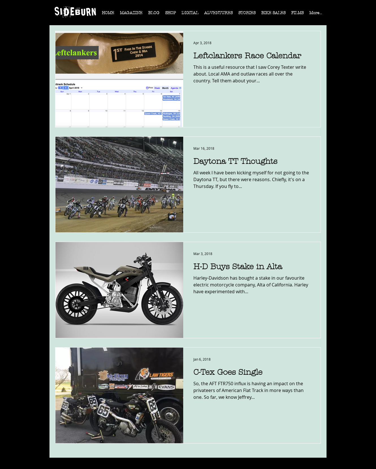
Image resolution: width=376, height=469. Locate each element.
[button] (131, 14)
